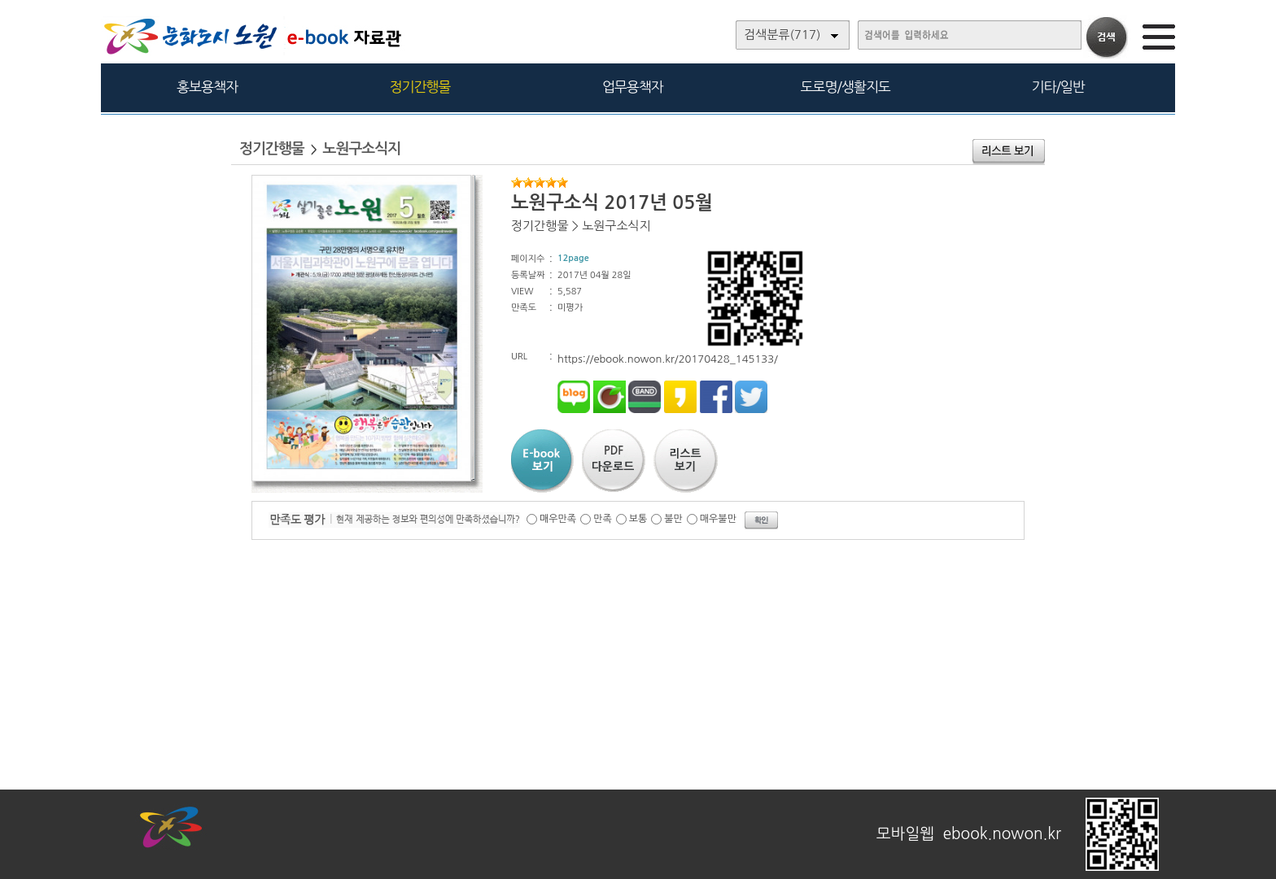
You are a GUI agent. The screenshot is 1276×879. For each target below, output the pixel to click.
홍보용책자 (207, 87)
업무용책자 (632, 87)
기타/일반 (1057, 87)
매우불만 (718, 519)
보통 (638, 519)
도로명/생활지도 (845, 87)
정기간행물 (420, 87)
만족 (602, 519)
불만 (673, 519)
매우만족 (558, 519)
